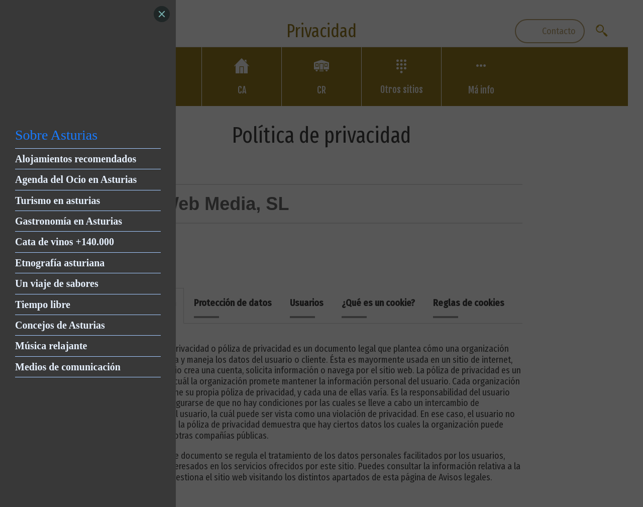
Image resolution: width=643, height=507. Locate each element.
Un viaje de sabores (56, 283)
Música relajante (51, 345)
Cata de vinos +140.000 (64, 241)
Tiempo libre (42, 304)
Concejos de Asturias (60, 325)
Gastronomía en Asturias (68, 221)
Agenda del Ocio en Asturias (76, 179)
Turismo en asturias (57, 200)
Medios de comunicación (68, 366)
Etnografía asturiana (59, 262)
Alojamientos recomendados (75, 158)
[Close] (162, 14)
